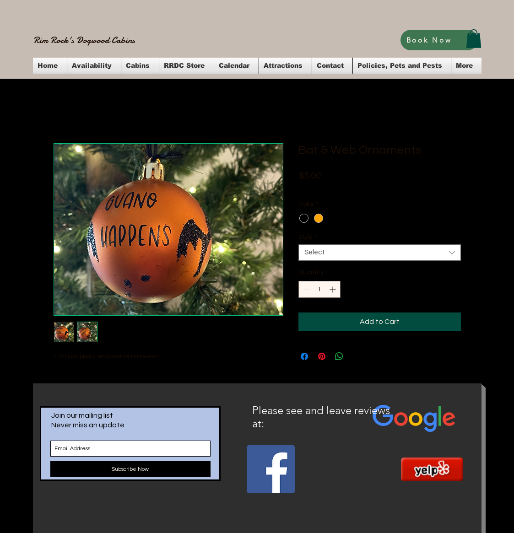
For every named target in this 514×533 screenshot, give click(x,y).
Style (307, 237)
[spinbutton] (319, 289)
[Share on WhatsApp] (339, 356)
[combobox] (379, 252)
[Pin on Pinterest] (321, 356)
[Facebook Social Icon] (271, 469)
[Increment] (333, 289)
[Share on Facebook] (304, 356)
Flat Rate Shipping (388, 188)
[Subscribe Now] (130, 469)
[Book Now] (439, 40)
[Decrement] (305, 289)
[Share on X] (356, 356)
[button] (474, 38)
